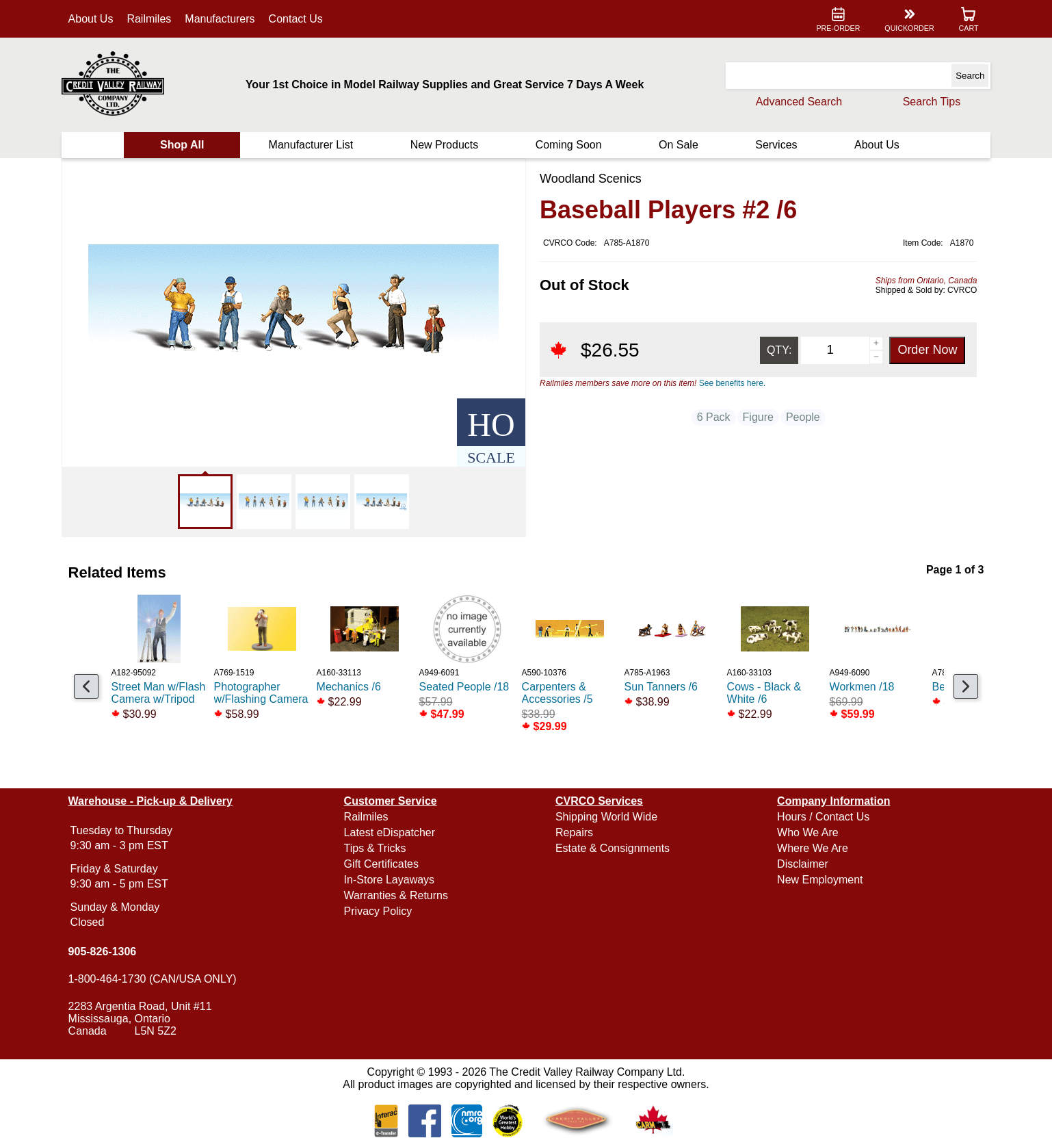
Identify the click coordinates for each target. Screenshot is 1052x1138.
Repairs (574, 832)
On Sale (678, 145)
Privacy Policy (379, 911)
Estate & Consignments (612, 848)
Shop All (183, 145)
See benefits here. (732, 383)
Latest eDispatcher (390, 832)
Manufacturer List (311, 145)
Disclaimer (802, 864)
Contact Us (297, 19)
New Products (444, 145)
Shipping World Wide (606, 817)
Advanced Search (797, 101)
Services (775, 145)
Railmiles (151, 19)
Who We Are (807, 832)
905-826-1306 (104, 951)
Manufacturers (222, 19)
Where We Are (811, 848)
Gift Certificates (382, 864)
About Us (92, 19)
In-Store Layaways (390, 879)
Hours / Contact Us (822, 817)
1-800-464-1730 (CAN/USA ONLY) (154, 979)
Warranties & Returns (397, 895)
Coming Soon (568, 145)
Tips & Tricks (376, 848)
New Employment (819, 879)
